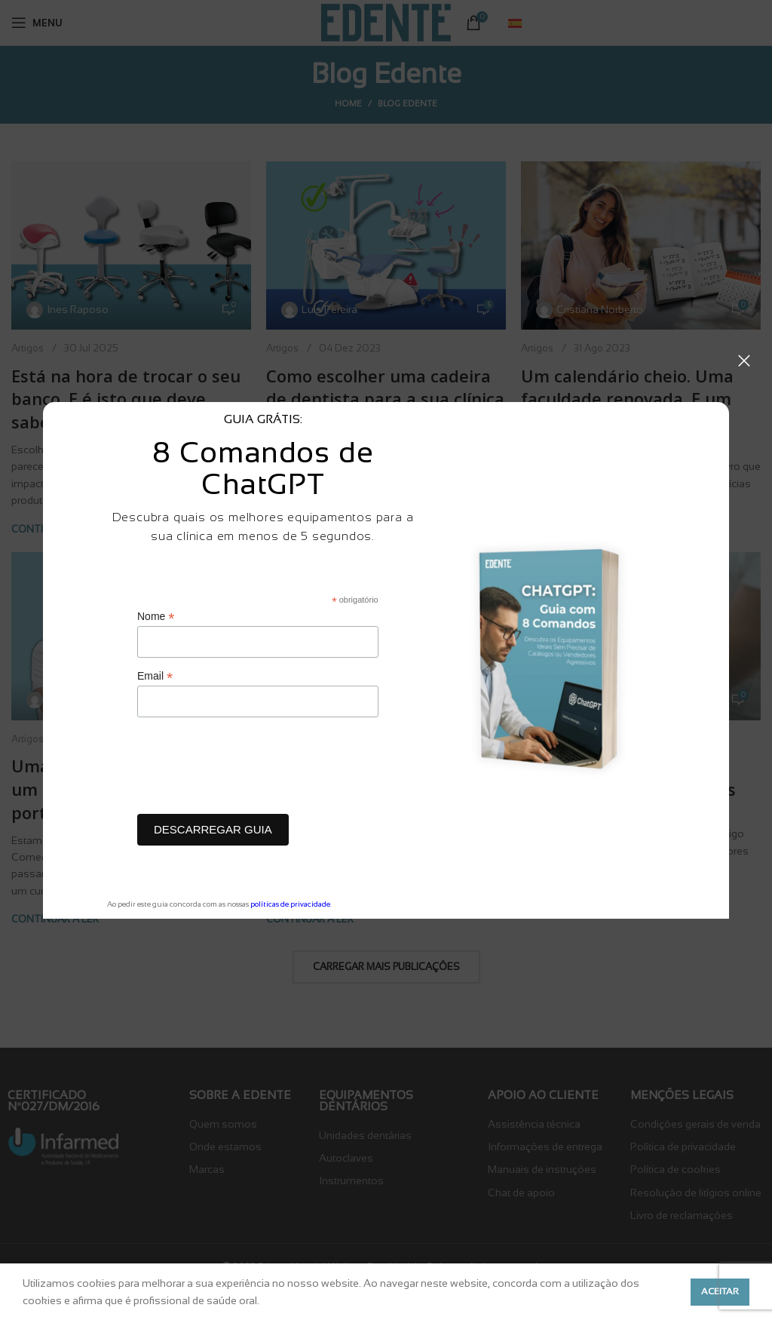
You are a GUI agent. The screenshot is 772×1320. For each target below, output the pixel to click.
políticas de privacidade (290, 904)
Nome (155, 616)
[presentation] (251, 769)
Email (155, 676)
